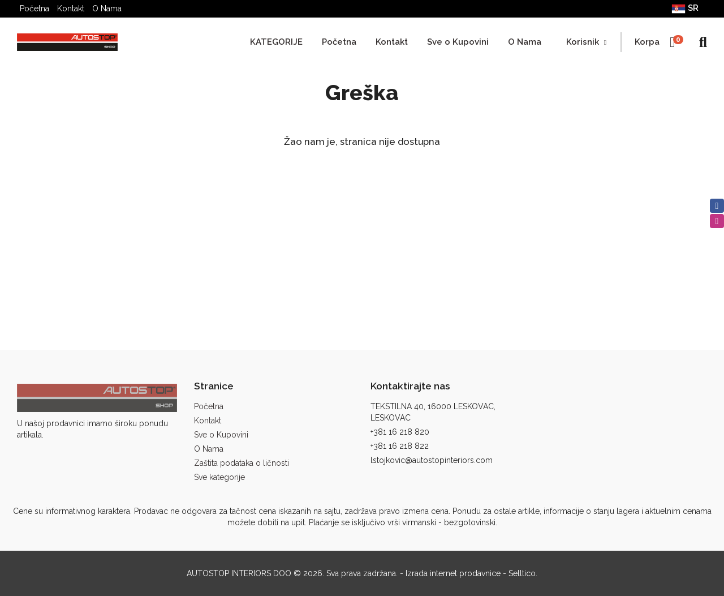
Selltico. (522, 573)
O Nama (107, 8)
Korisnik (586, 42)
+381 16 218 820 (399, 431)
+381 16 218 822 (399, 446)
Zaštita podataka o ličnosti (241, 463)
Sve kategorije (219, 477)
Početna (34, 8)
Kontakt (70, 8)
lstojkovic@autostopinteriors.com (431, 460)
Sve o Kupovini (458, 42)
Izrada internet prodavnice (453, 573)
